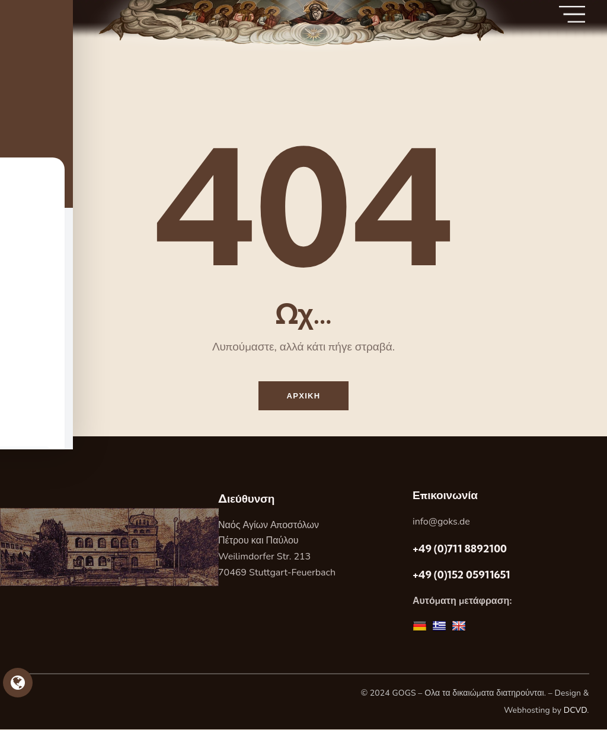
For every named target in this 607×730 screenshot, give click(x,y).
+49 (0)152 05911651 (461, 575)
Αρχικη (304, 396)
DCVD (575, 711)
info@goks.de (441, 522)
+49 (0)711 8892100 (460, 550)
